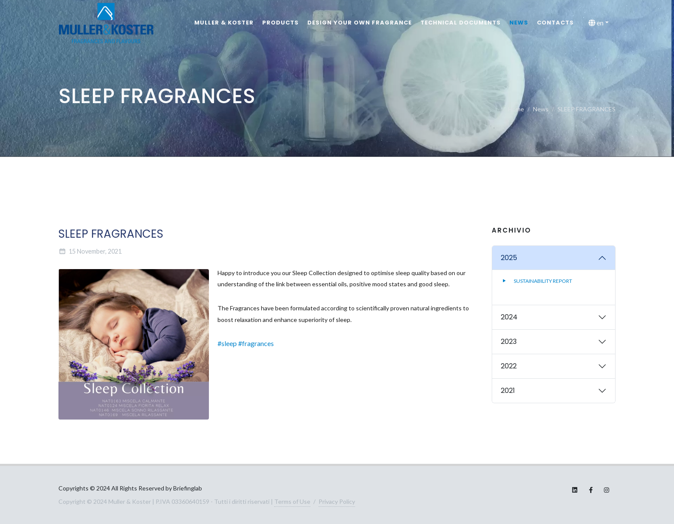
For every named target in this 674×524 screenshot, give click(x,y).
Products (280, 22)
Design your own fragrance (359, 22)
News (518, 22)
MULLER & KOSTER (224, 22)
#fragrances (256, 343)
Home (516, 109)
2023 (509, 341)
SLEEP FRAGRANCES (587, 109)
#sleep (227, 343)
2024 (509, 317)
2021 (508, 390)
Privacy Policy (337, 501)
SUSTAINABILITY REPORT (536, 280)
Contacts (555, 22)
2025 (509, 258)
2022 (509, 366)
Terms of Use (292, 501)
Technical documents (460, 22)
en (596, 23)
